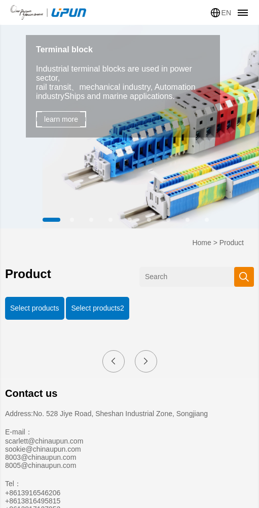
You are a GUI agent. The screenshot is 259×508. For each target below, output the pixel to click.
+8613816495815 (32, 501)
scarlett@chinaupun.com (44, 441)
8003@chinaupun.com (40, 457)
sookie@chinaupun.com (43, 449)
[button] (53, 220)
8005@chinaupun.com (40, 465)
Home (201, 243)
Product (231, 243)
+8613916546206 (32, 493)
